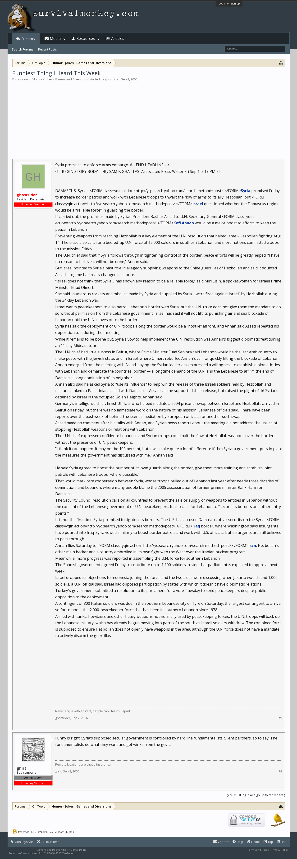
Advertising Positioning (51, 849)
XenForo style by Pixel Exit (97, 853)
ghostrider (112, 79)
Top (268, 842)
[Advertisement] (148, 117)
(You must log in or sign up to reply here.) (256, 795)
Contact (221, 842)
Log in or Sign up (229, 3)
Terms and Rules (258, 849)
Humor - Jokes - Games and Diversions (60, 79)
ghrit (58, 771)
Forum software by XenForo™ (43, 853)
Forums (28, 38)
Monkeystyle (22, 842)
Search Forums (22, 49)
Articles (117, 38)
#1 (280, 718)
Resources (85, 38)
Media (55, 38)
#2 (280, 771)
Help (238, 842)
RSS (282, 842)
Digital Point (78, 849)
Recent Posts (47, 49)
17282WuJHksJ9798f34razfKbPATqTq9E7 (46, 832)
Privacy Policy (279, 849)
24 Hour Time (48, 842)
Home (253, 842)
